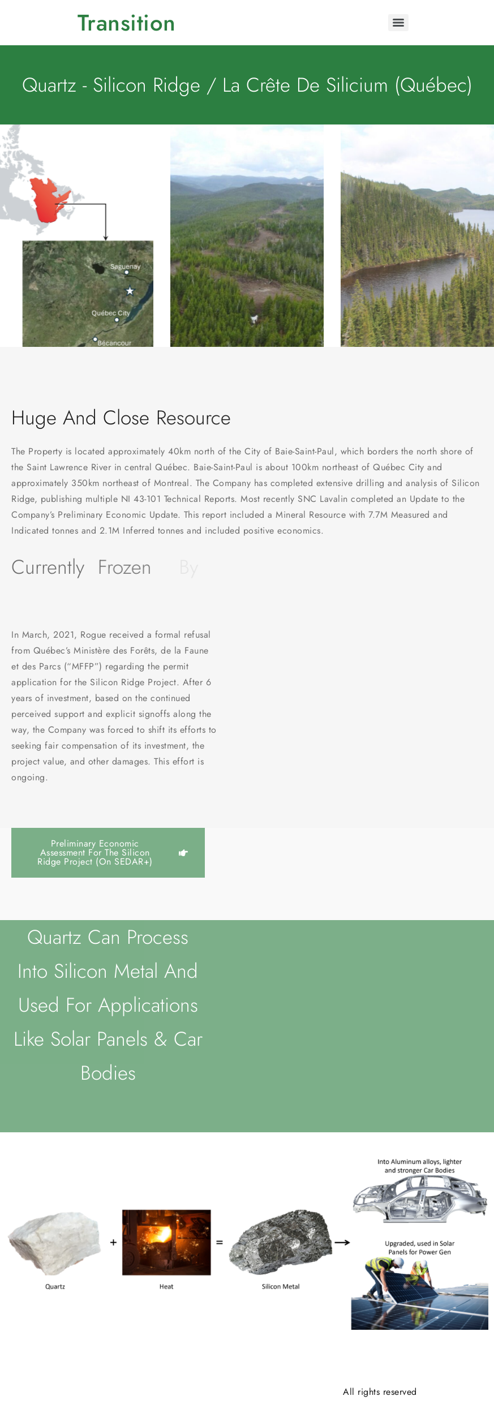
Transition (127, 22)
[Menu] (398, 22)
